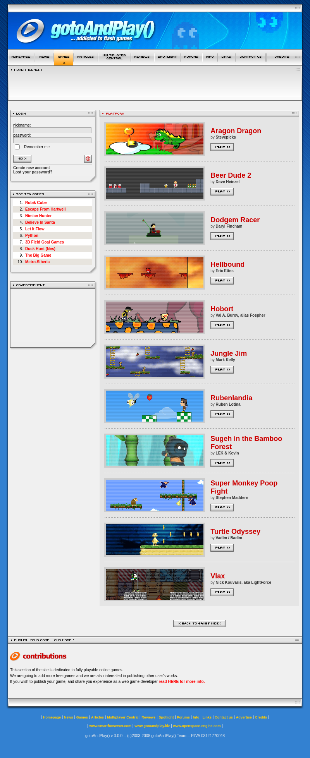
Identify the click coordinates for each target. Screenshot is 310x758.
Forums (183, 717)
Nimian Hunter (38, 216)
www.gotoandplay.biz (152, 726)
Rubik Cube (36, 203)
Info (196, 717)
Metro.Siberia (37, 262)
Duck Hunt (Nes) (40, 249)
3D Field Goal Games (44, 242)
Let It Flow (34, 229)
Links (207, 717)
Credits (261, 717)
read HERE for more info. (182, 681)
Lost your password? (32, 172)
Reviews (148, 717)
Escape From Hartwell (45, 209)
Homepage (52, 717)
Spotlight (166, 717)
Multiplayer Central (122, 717)
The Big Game (38, 255)
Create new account (31, 168)
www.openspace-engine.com (196, 726)
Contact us (224, 717)
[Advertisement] (53, 318)
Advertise (244, 717)
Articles (97, 717)
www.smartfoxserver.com (110, 726)
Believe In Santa (40, 222)
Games (82, 717)
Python (31, 235)
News (68, 717)
